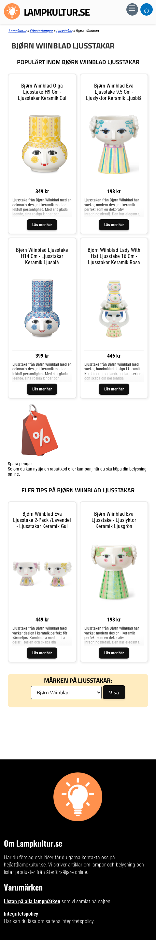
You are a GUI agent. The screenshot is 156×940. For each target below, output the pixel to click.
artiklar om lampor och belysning (101, 865)
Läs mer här (42, 224)
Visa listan (17, 479)
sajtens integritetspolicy (69, 921)
